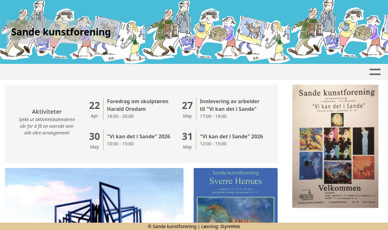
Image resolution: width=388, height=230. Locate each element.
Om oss (352, 72)
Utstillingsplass (182, 72)
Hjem (28, 72)
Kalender (133, 72)
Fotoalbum (92, 72)
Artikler (55, 72)
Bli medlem (275, 72)
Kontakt (315, 72)
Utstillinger (232, 72)
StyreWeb (230, 226)
